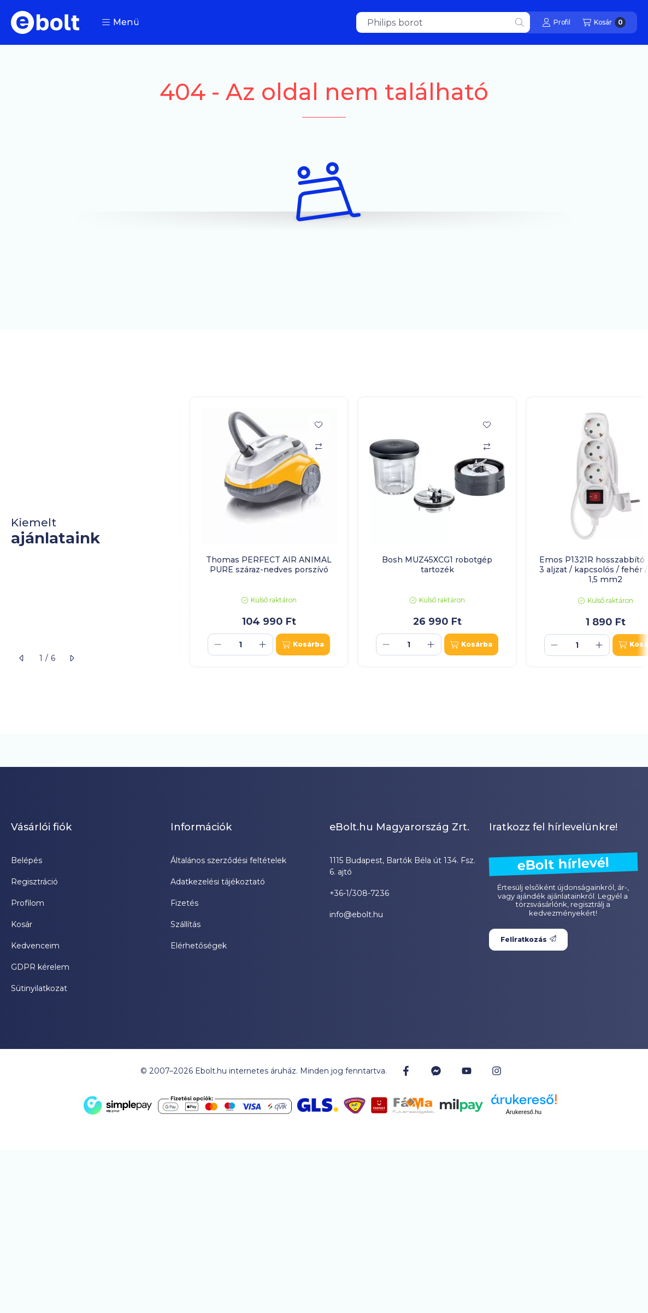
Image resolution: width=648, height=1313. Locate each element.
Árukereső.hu (523, 1112)
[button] (120, 22)
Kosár (21, 924)
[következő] (72, 658)
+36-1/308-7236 (359, 893)
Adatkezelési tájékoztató (217, 882)
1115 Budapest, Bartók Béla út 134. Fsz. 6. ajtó (402, 866)
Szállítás (185, 924)
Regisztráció (34, 882)
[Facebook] (406, 1071)
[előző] (22, 658)
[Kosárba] (303, 644)
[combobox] (443, 22)
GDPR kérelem (40, 967)
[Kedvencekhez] (318, 425)
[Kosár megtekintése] (604, 22)
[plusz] (262, 644)
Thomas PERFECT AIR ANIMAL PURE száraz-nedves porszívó (269, 565)
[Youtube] (467, 1071)
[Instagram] (497, 1071)
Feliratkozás (528, 939)
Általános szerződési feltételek (228, 860)
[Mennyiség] (240, 644)
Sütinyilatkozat (39, 988)
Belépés (26, 860)
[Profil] (556, 22)
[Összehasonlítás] (318, 447)
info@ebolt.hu (356, 914)
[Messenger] (436, 1071)
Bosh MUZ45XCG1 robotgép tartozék (437, 565)
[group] (413, 532)
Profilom (27, 903)
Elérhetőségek (198, 946)
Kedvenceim (35, 946)
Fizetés (184, 903)
